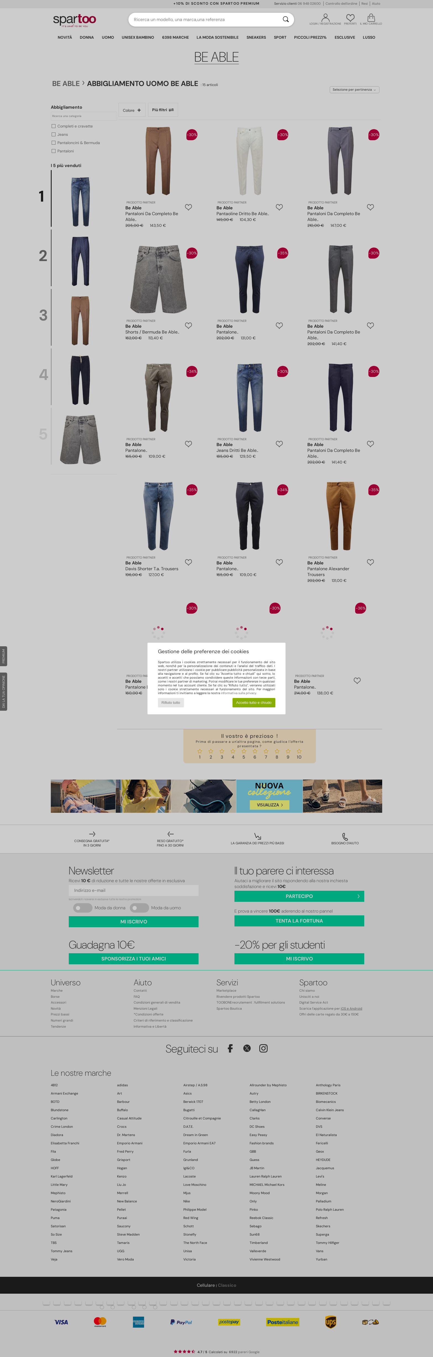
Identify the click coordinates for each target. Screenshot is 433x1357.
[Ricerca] (285, 20)
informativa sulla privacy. (239, 693)
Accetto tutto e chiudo (253, 702)
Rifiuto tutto (171, 702)
